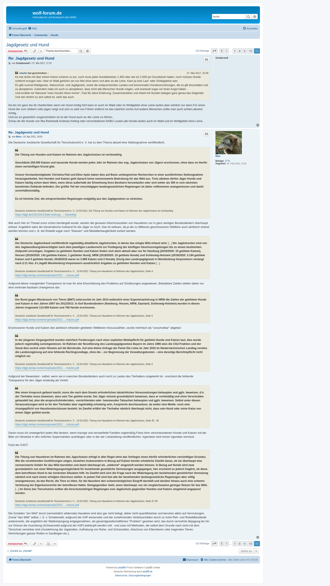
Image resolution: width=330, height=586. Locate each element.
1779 (227, 161)
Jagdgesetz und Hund (27, 44)
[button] (214, 51)
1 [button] (226, 51)
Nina (217, 156)
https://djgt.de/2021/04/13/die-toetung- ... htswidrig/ (45, 214)
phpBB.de (147, 571)
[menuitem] (32, 28)
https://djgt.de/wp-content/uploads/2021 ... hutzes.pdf (47, 275)
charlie (23, 73)
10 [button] (250, 51)
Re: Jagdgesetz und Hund (31, 58)
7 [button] (234, 51)
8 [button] (239, 51)
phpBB (121, 567)
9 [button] (244, 51)
